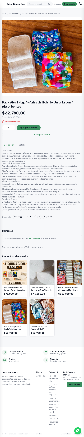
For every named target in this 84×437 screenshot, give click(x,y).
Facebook (31, 217)
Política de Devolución (53, 416)
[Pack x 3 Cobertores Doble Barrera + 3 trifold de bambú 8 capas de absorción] (14, 278)
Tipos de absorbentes (54, 399)
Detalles (22, 145)
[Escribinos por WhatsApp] (77, 430)
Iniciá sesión (34, 238)
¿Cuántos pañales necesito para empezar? (53, 389)
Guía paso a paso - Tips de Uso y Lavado (54, 408)
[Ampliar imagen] (42, 56)
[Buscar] (49, 4)
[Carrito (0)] (80, 3)
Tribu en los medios (53, 423)
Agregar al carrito (29, 127)
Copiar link (48, 217)
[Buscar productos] (36, 4)
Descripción (9, 145)
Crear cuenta (69, 4)
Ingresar (57, 4)
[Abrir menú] (3, 4)
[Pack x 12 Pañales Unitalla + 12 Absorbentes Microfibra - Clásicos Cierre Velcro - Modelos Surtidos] (69, 278)
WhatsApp (18, 217)
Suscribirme (74, 384)
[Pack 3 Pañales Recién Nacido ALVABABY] (42, 317)
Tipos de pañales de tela (53, 378)
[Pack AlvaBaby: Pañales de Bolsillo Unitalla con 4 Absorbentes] (14, 317)
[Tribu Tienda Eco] (16, 4)
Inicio (4, 13)
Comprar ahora (42, 134)
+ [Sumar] (12, 127)
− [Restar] (4, 127)
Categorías (41, 376)
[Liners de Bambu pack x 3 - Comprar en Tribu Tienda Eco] (42, 278)
